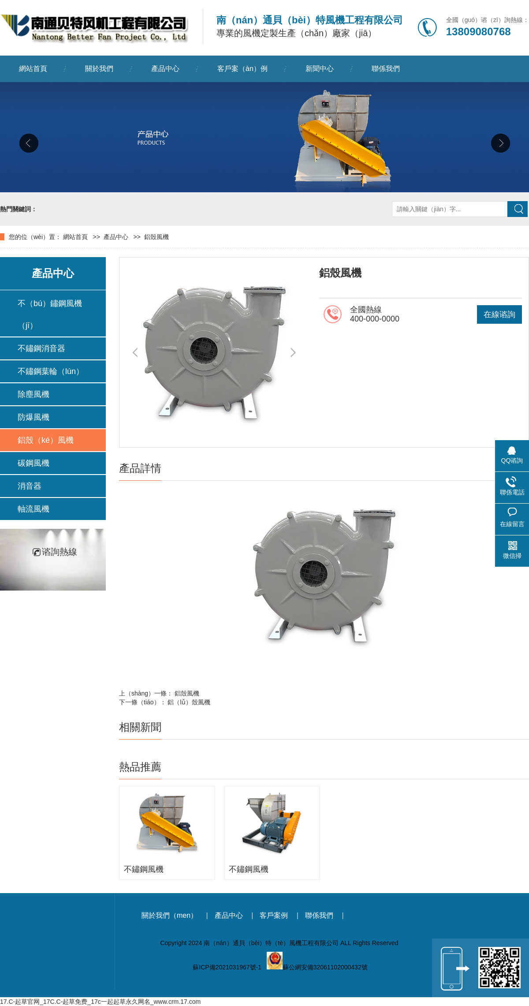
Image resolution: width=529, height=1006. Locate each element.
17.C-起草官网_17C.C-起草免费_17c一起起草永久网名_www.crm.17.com (100, 1001)
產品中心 (165, 68)
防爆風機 (33, 417)
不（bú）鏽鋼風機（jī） (50, 314)
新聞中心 (319, 68)
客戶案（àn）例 (242, 68)
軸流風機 (33, 509)
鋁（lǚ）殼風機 (189, 702)
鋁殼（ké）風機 (46, 440)
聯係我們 (386, 68)
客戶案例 (274, 915)
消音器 (29, 486)
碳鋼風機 (33, 463)
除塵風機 (33, 394)
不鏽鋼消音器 (41, 348)
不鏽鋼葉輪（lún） (51, 371)
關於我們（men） (169, 915)
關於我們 (99, 68)
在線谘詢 (499, 314)
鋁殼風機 (156, 236)
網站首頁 (33, 68)
